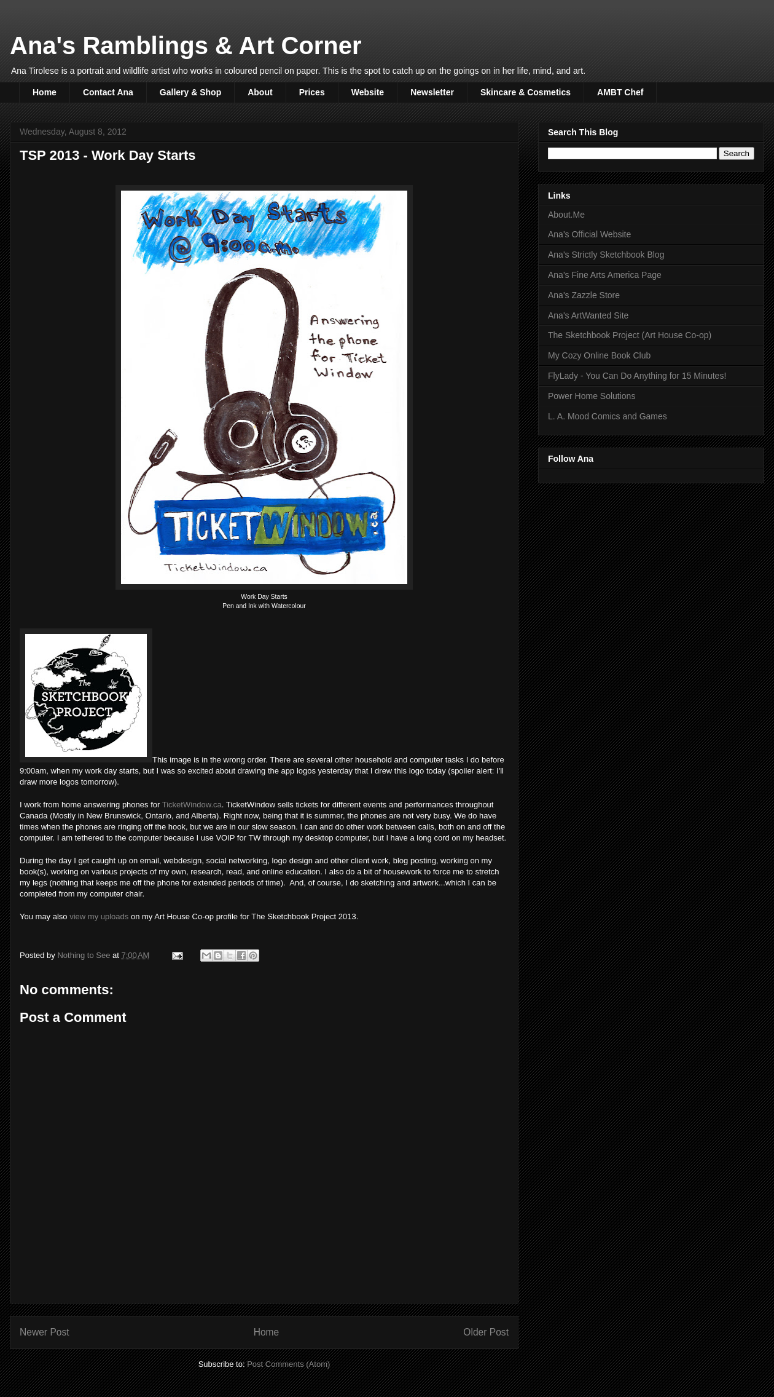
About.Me (566, 215)
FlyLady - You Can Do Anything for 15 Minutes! (637, 376)
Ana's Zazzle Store (584, 295)
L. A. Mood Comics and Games (607, 416)
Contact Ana (108, 92)
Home (45, 92)
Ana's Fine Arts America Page (605, 275)
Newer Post (44, 1332)
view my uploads (98, 916)
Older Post (486, 1332)
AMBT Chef (620, 92)
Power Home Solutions (591, 396)
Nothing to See (84, 955)
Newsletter (432, 92)
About (260, 92)
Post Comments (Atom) (288, 1364)
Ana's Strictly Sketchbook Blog (606, 254)
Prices (312, 92)
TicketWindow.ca (192, 804)
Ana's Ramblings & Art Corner (186, 45)
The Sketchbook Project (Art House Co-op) (629, 335)
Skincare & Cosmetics (525, 92)
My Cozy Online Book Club (599, 355)
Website (367, 92)
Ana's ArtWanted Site (588, 315)
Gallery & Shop (190, 92)
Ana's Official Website (589, 234)
